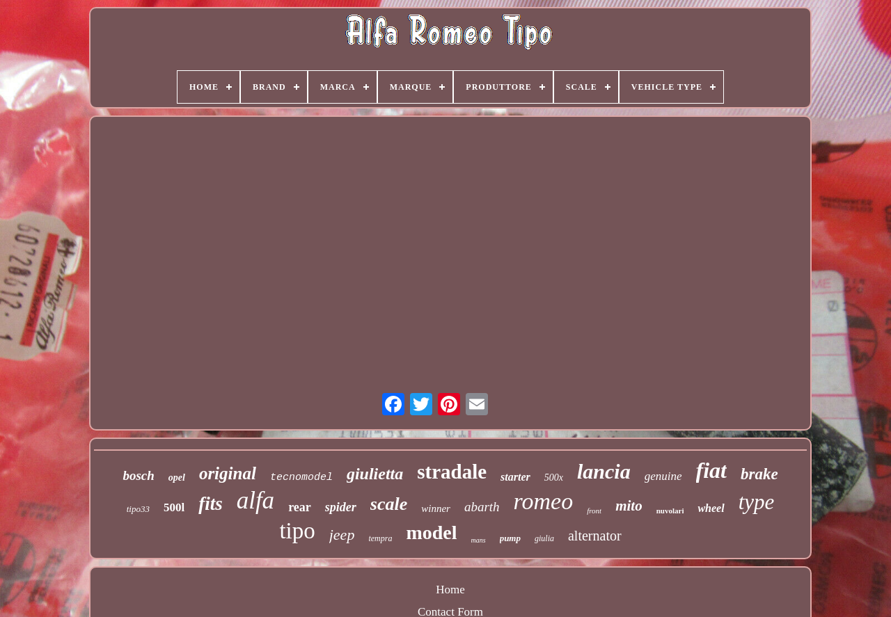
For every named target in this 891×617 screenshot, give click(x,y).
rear (299, 507)
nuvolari (670, 510)
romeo (544, 501)
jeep (342, 534)
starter (515, 477)
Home (450, 589)
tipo (297, 530)
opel (176, 477)
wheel (710, 508)
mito (628, 505)
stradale (452, 471)
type (757, 502)
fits (210, 503)
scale (388, 504)
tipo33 (138, 509)
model (431, 532)
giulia (544, 538)
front (594, 510)
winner (435, 508)
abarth (482, 506)
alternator (595, 535)
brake (759, 474)
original (227, 473)
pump (510, 538)
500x (553, 477)
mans (478, 540)
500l (174, 507)
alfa (255, 500)
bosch (138, 475)
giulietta (375, 474)
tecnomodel (301, 477)
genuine (663, 476)
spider (340, 507)
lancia (604, 471)
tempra (380, 538)
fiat (711, 470)
